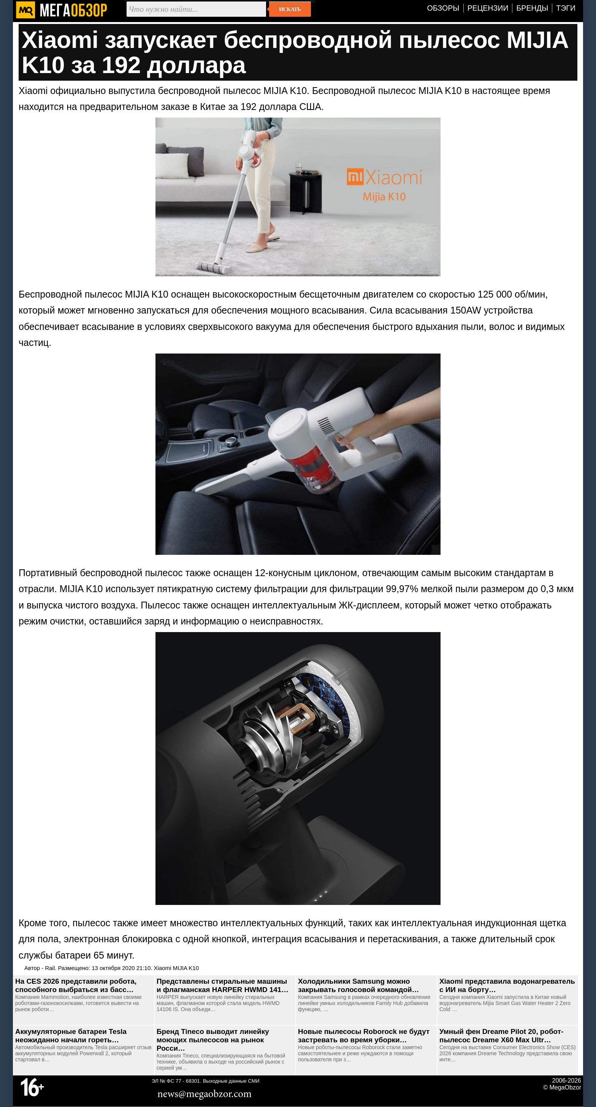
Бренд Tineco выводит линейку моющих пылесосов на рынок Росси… (213, 1039)
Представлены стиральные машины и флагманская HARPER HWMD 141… (222, 985)
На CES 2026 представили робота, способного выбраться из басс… (75, 985)
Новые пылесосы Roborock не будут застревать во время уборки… (364, 1035)
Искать (290, 9)
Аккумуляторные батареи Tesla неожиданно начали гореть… (71, 1035)
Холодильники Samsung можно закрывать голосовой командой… (358, 985)
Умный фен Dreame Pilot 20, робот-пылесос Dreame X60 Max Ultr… (501, 1035)
